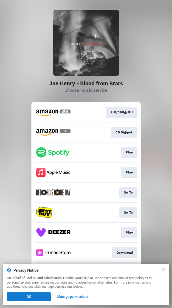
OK (29, 297)
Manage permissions (72, 297)
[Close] (163, 269)
